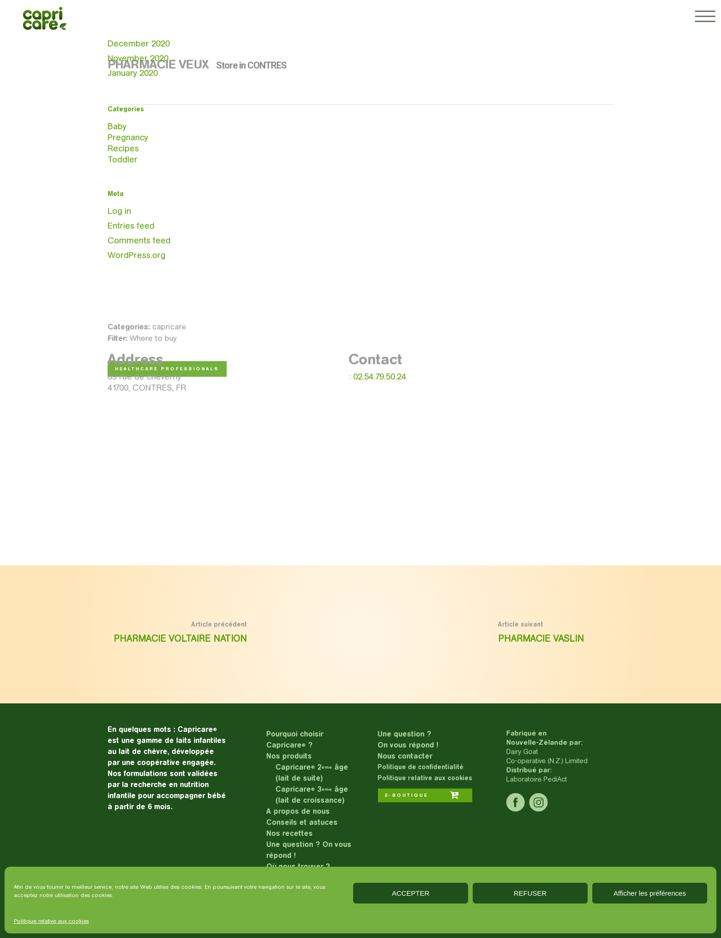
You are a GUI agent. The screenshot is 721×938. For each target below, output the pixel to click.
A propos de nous (298, 811)
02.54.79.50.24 (379, 376)
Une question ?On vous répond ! (408, 739)
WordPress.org (137, 255)
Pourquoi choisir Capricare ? (294, 739)
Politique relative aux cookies (51, 921)
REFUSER (530, 893)
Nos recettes (289, 833)
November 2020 (138, 58)
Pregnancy (128, 137)
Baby (117, 126)
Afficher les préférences (649, 893)
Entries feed (131, 225)
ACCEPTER (410, 893)
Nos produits (289, 756)
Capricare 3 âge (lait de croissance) (311, 795)
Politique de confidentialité (421, 767)
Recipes (123, 148)
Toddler (122, 159)
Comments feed (139, 240)
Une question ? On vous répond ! (308, 850)
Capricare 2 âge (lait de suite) (311, 773)
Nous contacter (405, 756)
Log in (119, 211)
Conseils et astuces (302, 822)
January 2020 (133, 73)
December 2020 (139, 43)
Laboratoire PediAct (536, 779)
